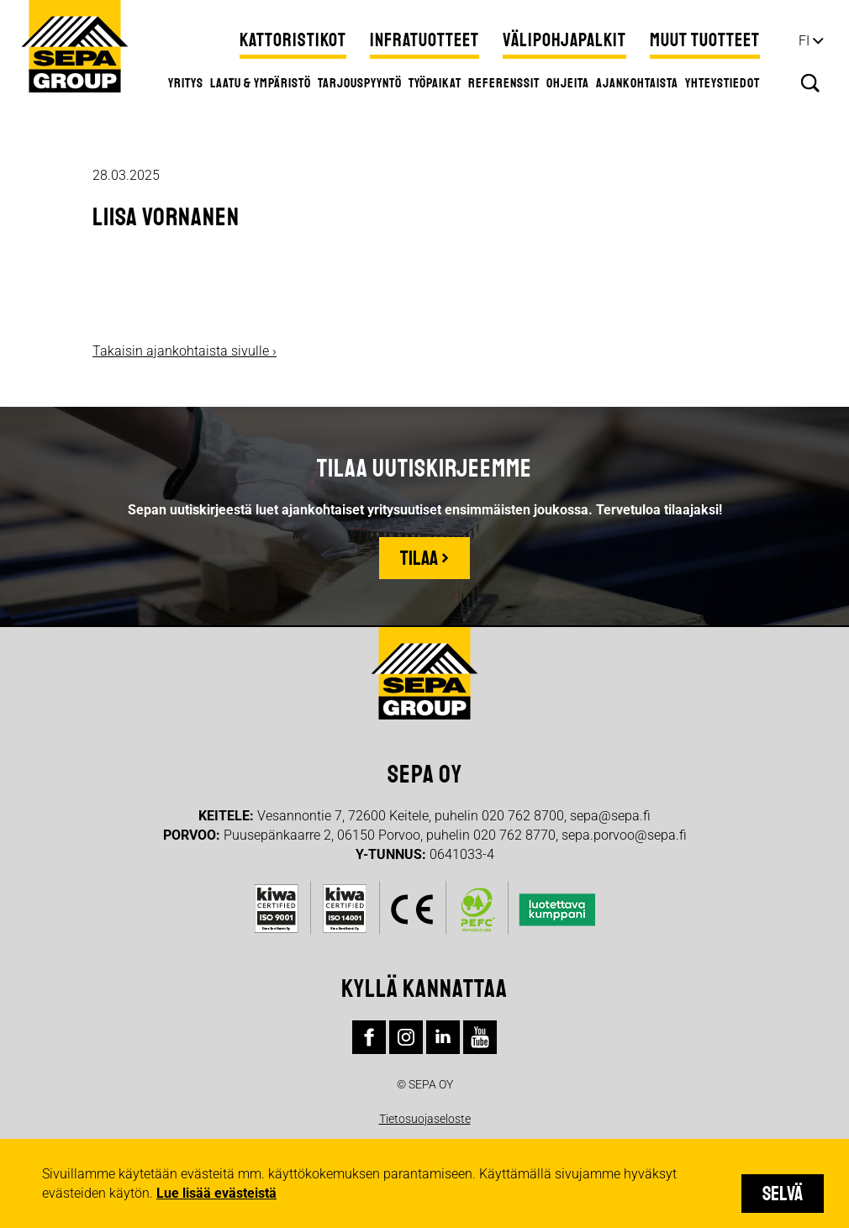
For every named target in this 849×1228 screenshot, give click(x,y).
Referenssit (504, 83)
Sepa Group (75, 46)
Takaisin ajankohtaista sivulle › (184, 351)
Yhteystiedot (722, 83)
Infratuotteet (424, 40)
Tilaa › (424, 558)
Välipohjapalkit (564, 40)
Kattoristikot (293, 40)
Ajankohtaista (637, 83)
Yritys (185, 83)
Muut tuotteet (705, 40)
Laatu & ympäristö (260, 83)
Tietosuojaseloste (425, 1118)
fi (804, 41)
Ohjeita (567, 83)
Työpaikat (435, 83)
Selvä (782, 1193)
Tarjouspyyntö (360, 83)
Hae (810, 83)
